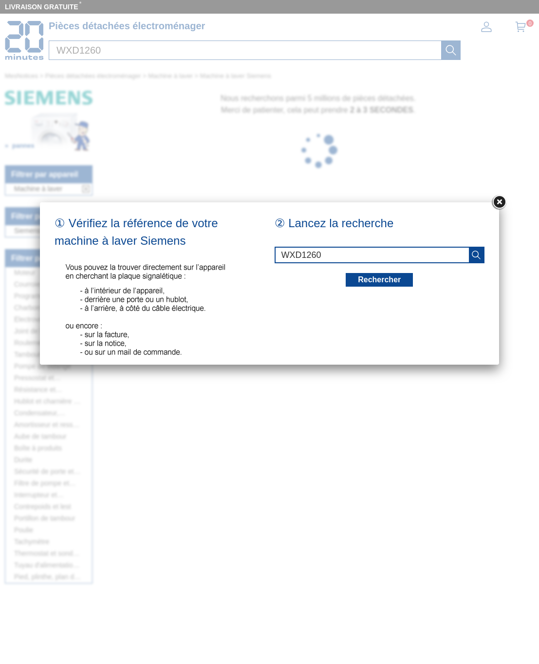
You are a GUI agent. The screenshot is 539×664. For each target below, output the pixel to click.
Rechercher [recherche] (379, 154)
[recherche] (476, 129)
